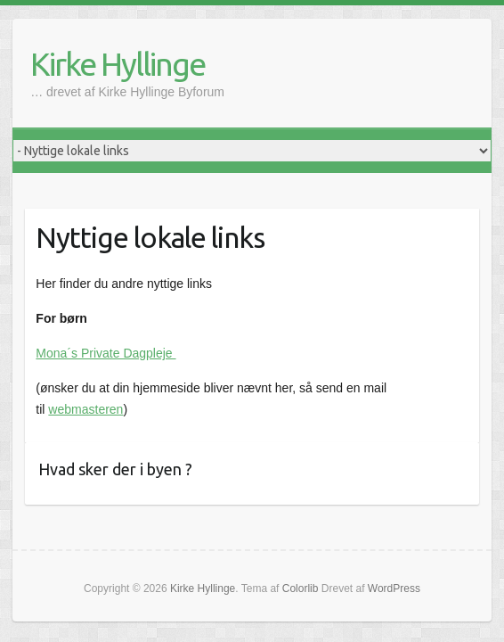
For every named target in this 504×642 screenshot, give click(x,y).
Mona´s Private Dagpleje (105, 353)
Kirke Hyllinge (117, 63)
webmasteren (85, 409)
